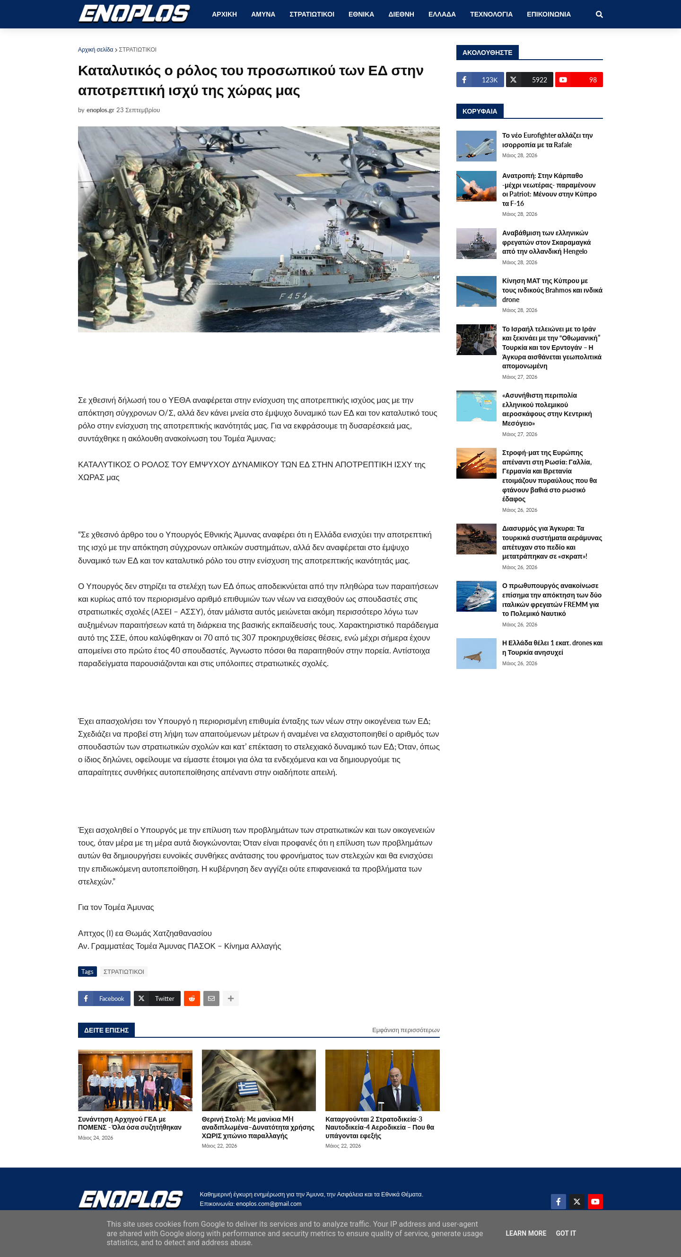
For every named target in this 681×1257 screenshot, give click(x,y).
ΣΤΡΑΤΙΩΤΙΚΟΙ (138, 49)
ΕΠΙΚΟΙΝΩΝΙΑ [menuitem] (549, 14)
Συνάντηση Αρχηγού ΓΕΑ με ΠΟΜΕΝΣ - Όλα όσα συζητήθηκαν (130, 1123)
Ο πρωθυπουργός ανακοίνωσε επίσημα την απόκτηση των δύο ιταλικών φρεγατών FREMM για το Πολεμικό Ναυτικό (552, 599)
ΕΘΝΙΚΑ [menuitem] (361, 14)
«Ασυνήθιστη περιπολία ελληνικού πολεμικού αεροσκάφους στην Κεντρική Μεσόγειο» (547, 409)
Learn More (526, 1233)
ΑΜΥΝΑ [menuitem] (263, 14)
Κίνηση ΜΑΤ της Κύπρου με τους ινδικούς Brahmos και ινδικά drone (552, 289)
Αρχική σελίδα (96, 49)
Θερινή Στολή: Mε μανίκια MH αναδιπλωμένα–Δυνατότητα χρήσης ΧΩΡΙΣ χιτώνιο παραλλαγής (258, 1127)
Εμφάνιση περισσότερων (406, 1030)
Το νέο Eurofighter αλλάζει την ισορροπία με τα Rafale (547, 140)
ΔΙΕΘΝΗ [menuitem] (401, 14)
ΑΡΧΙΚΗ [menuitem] (224, 14)
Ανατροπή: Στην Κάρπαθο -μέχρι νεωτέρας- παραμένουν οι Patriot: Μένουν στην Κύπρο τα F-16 (549, 189)
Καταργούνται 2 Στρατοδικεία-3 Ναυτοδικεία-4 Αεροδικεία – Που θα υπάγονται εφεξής (379, 1127)
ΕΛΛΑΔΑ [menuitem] (442, 14)
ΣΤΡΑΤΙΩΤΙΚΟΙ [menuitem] (311, 14)
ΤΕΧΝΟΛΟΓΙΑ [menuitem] (491, 14)
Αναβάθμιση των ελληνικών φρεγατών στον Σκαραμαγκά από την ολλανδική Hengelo (546, 242)
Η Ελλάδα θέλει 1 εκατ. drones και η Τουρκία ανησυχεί (552, 647)
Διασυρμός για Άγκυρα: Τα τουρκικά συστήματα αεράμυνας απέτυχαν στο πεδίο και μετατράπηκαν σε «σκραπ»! (552, 542)
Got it (566, 1233)
